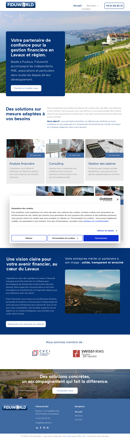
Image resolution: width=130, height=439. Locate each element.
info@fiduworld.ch (43, 423)
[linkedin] (37, 428)
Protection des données (98, 436)
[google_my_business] (47, 428)
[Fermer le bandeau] (118, 199)
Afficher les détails (105, 231)
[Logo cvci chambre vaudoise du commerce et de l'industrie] (41, 354)
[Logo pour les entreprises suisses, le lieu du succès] (89, 354)
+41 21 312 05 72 (42, 418)
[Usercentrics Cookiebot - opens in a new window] (101, 199)
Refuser (29, 238)
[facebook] (40, 428)
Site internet (67, 436)
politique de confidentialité (95, 221)
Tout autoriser (101, 238)
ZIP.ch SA (81, 436)
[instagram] (44, 428)
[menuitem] (77, 5)
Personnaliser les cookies (65, 238)
